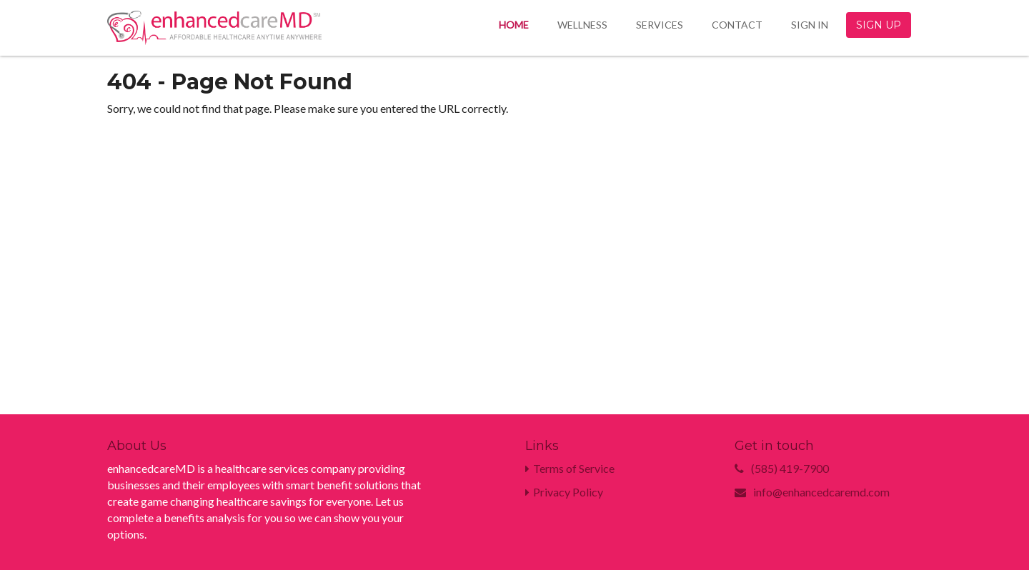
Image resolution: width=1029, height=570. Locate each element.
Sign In (809, 25)
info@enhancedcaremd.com (821, 492)
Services (659, 25)
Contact (737, 25)
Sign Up (878, 25)
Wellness (582, 25)
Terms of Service (570, 468)
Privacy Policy (564, 492)
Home (514, 25)
